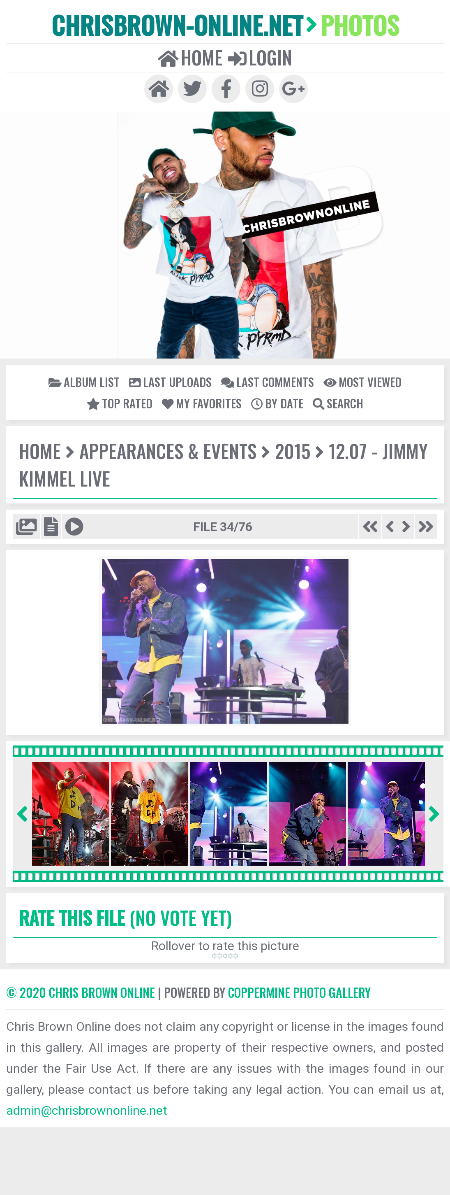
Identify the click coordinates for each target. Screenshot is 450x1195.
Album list (84, 381)
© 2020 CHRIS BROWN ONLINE (80, 992)
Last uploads (170, 381)
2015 (292, 450)
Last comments (267, 381)
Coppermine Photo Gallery (299, 992)
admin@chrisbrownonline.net (86, 1110)
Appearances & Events (167, 450)
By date (277, 403)
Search (338, 403)
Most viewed (362, 381)
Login (260, 57)
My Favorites (202, 403)
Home (190, 57)
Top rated (119, 403)
